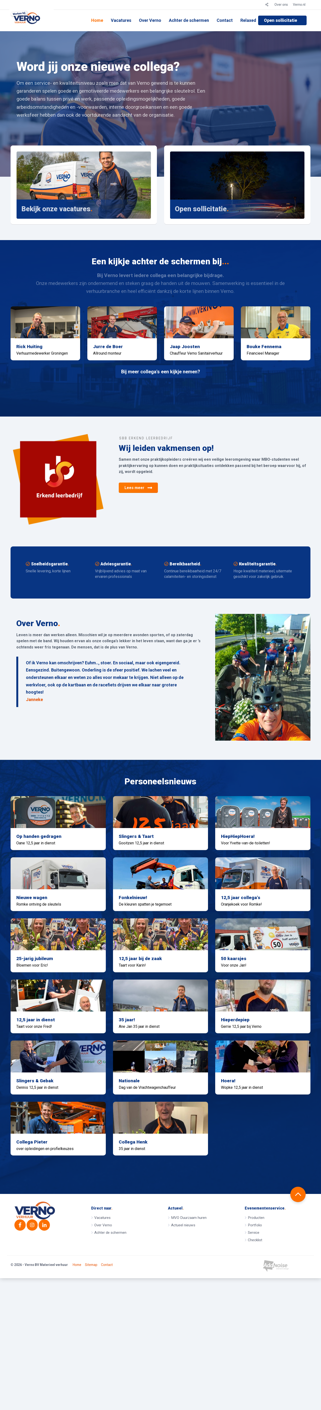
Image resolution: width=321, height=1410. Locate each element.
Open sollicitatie (280, 20)
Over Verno (150, 20)
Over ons (281, 4)
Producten (256, 1345)
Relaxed (248, 20)
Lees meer (138, 506)
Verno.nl (299, 4)
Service (253, 1360)
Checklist (255, 1367)
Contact (225, 20)
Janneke (34, 717)
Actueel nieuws (183, 1352)
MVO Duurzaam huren (189, 1345)
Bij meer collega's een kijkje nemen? (160, 390)
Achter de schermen (189, 20)
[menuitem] (97, 20)
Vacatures (121, 20)
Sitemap (91, 1397)
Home (97, 20)
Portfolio (255, 1352)
